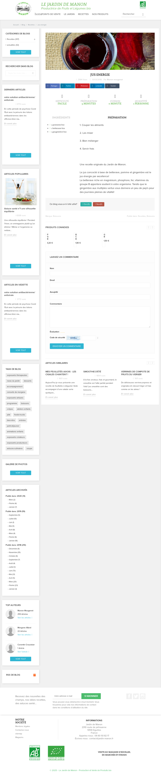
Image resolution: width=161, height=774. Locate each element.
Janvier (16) (13, 541)
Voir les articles (24, 617)
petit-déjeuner (13, 426)
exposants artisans (15, 398)
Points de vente (51, 14)
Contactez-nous (22, 730)
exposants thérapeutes (17, 375)
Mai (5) (11, 526)
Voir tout (21, 52)
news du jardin (13, 381)
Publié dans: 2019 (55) (15, 511)
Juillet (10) (13, 519)
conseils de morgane (16, 392)
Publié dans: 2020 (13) (15, 496)
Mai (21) (12, 574)
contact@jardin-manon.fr (101, 738)
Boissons (57, 216)
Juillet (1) (12, 567)
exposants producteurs (17, 443)
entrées (22, 420)
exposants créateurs (16, 437)
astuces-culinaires (15, 448)
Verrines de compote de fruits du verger (135, 373)
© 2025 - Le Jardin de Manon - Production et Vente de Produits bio (80, 770)
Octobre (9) (13, 556)
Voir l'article (23, 652)
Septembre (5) (14, 515)
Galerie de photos (16, 464)
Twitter (68, 86)
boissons (25, 403)
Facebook (129, 696)
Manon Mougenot (25, 610)
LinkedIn (99, 86)
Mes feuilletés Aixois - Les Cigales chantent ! (60, 373)
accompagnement (14, 386)
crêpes (10, 409)
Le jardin (69, 14)
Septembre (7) (14, 560)
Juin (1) (11, 522)
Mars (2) (12, 500)
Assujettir (54, 292)
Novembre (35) (14, 552)
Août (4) (12, 563)
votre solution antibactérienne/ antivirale (19, 99)
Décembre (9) (14, 549)
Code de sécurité (57, 337)
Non (98, 204)
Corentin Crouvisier (26, 644)
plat (8, 414)
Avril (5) (12, 578)
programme (12, 403)
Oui (86, 204)
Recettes (83, 14)
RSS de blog (21, 675)
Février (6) (13, 537)
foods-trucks (19, 414)
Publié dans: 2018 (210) (16, 545)
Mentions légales (22, 726)
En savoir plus (10, 123)
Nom (52, 268)
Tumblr (113, 86)
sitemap (18, 733)
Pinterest (84, 86)
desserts (27, 381)
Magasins (19, 737)
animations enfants (15, 431)
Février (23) (13, 585)
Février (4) (13, 503)
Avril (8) (12, 530)
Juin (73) (12, 571)
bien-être (11, 420)
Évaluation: (54, 332)
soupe (29, 448)
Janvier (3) (13, 589)
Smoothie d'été (92, 371)
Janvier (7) (13, 507)
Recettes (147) (13, 39)
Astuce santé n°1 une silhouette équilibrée (20, 210)
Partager (54, 86)
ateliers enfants (23, 409)
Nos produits (100, 14)
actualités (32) (13, 45)
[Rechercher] (133, 14)
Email (52, 280)
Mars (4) (12, 533)
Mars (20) (12, 582)
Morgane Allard (24, 627)
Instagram (142, 696)
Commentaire (56, 304)
